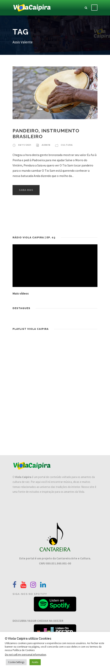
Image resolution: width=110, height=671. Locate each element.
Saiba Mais (26, 190)
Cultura (67, 144)
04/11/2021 (24, 144)
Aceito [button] (35, 662)
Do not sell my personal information (25, 654)
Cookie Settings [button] (16, 662)
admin (46, 144)
